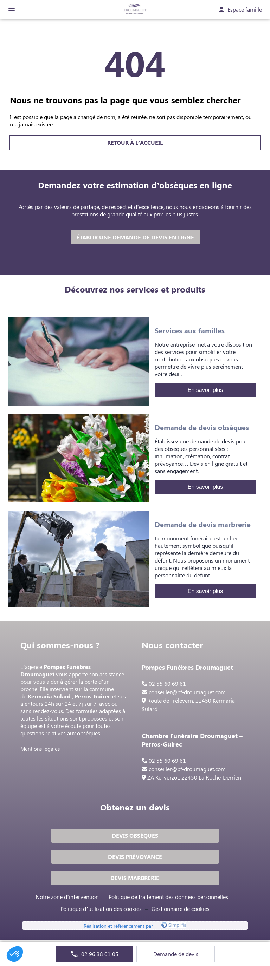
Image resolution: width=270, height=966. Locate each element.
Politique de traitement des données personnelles (168, 896)
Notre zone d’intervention (67, 896)
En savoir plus (205, 390)
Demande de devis (175, 954)
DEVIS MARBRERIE (134, 877)
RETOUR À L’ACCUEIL (135, 142)
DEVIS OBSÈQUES (135, 835)
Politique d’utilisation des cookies (100, 908)
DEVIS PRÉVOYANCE (135, 856)
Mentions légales (40, 748)
